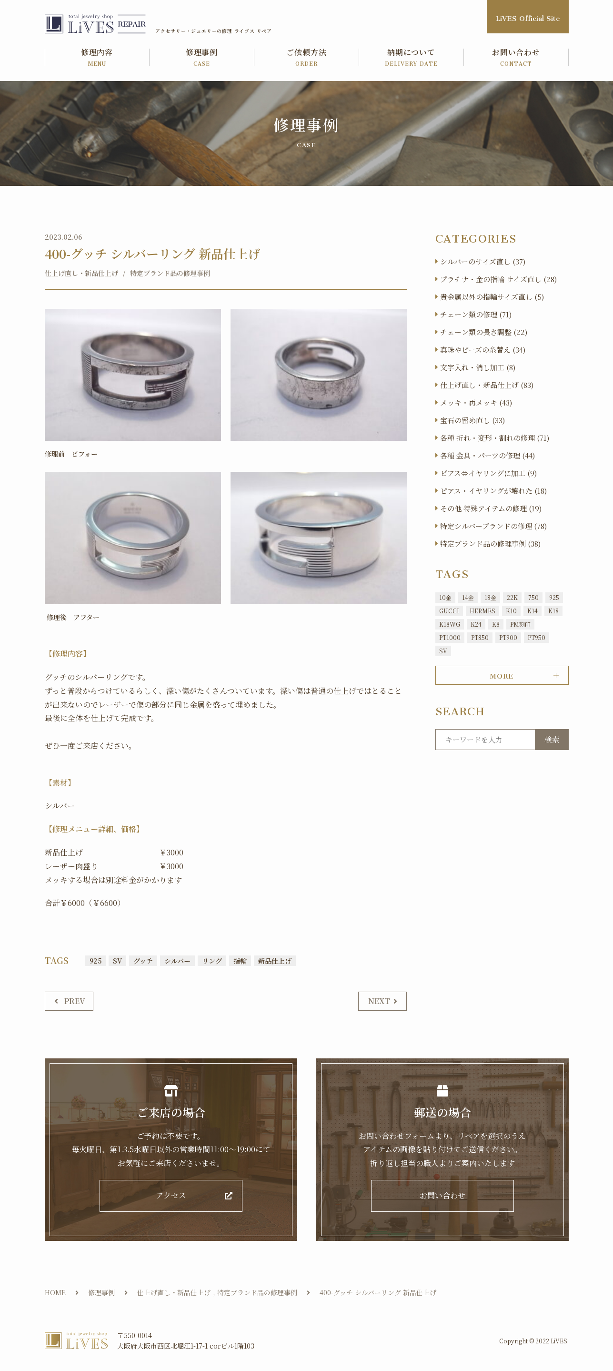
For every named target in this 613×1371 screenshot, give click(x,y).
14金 (468, 597)
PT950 (536, 637)
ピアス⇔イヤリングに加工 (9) (488, 473)
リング (212, 960)
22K (512, 597)
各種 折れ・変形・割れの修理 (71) (494, 438)
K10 (511, 611)
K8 (496, 624)
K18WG (449, 624)
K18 (553, 611)
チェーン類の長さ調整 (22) (483, 332)
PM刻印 (520, 624)
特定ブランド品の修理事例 (170, 273)
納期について (411, 58)
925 (95, 960)
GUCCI (449, 611)
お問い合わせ (516, 58)
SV (117, 960)
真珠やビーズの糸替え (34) (482, 350)
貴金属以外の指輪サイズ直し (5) (492, 297)
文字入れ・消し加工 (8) (477, 367)
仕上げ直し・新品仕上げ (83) (486, 385)
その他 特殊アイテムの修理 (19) (491, 508)
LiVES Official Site (528, 16)
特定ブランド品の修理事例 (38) (490, 543)
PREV (74, 1000)
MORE (502, 674)
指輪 (240, 960)
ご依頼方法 (306, 58)
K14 (532, 611)
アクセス (171, 1195)
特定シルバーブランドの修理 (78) (493, 526)
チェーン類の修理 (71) (476, 314)
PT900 (508, 637)
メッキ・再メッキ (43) (476, 402)
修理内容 (97, 58)
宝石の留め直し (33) (472, 420)
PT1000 (450, 637)
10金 (445, 597)
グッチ (143, 960)
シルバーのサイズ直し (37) (482, 261)
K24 (476, 624)
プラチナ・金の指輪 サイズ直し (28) (498, 279)
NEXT (379, 1000)
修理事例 (202, 58)
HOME (55, 1292)
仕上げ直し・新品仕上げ (81, 273)
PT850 (480, 637)
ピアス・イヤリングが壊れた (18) (493, 491)
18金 (490, 597)
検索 (552, 739)
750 (533, 597)
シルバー (177, 960)
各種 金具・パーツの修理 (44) (487, 455)
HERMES (482, 611)
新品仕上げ (274, 960)
